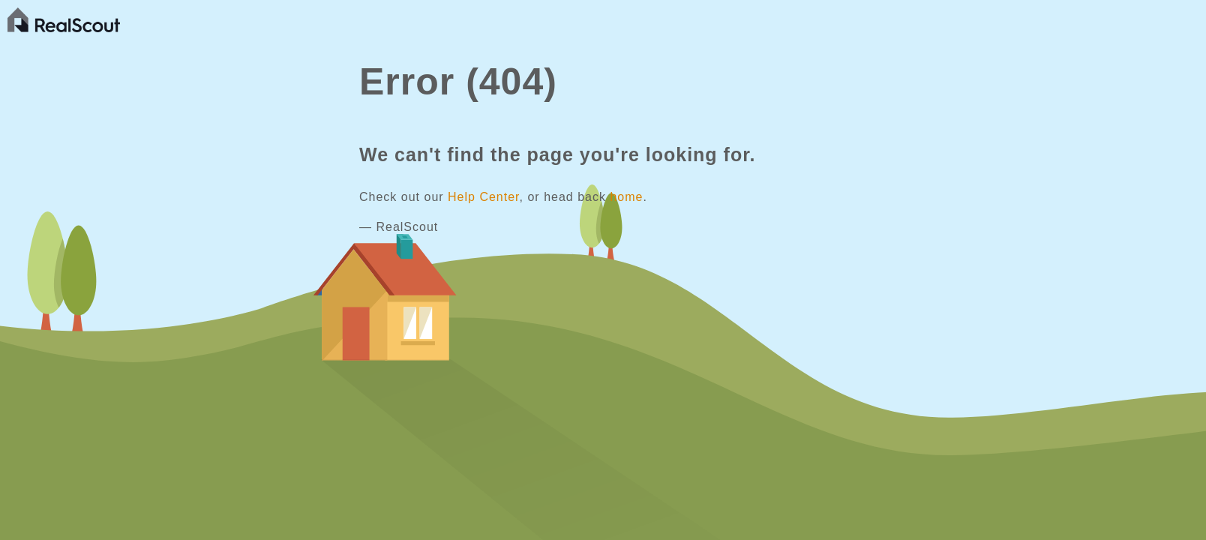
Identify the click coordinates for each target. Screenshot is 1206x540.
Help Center (484, 196)
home (626, 196)
